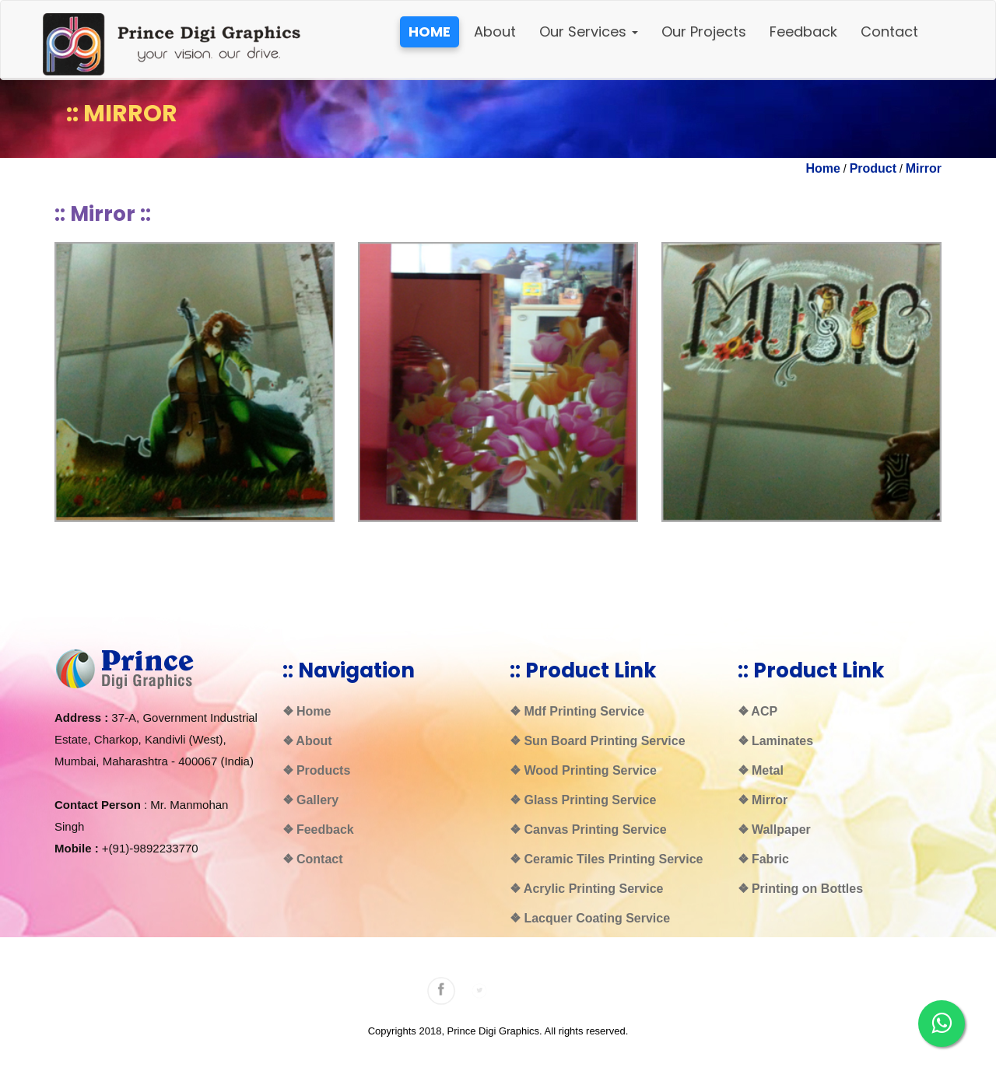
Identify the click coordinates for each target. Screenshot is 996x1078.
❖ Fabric (763, 859)
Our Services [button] (588, 31)
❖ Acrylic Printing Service (586, 888)
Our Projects (703, 31)
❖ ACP (758, 711)
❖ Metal (761, 770)
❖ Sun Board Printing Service (598, 740)
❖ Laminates (776, 740)
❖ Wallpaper (774, 829)
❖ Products (316, 770)
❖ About (307, 740)
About (495, 31)
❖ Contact (312, 859)
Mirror (924, 168)
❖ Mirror (763, 800)
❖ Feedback (318, 829)
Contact (889, 31)
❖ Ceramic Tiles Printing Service (606, 859)
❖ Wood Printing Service (583, 770)
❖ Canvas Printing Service (588, 829)
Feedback (803, 31)
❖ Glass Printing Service (583, 800)
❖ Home (306, 711)
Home (823, 168)
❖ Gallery (310, 800)
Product (873, 168)
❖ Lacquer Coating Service (590, 918)
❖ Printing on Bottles (801, 888)
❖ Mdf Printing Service (577, 711)
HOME (430, 31)
